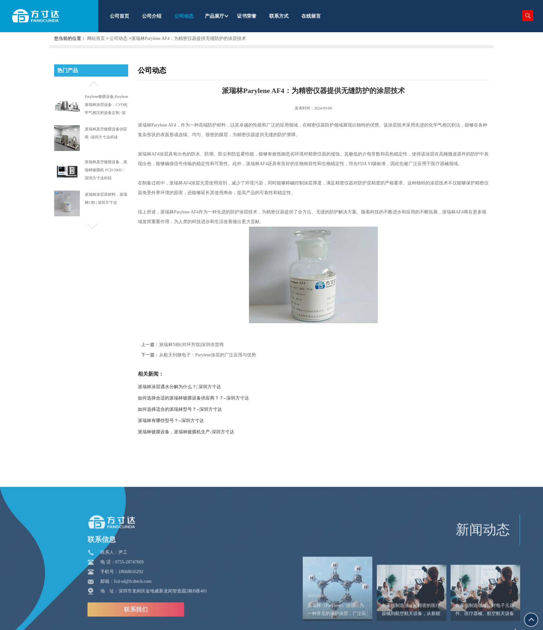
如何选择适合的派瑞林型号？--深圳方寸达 (191, 409)
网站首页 (96, 38)
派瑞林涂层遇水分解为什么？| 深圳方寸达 (190, 386)
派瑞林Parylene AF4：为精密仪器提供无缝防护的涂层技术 (188, 38)
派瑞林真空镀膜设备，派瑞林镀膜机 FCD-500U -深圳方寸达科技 (106, 170)
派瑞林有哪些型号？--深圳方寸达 (182, 420)
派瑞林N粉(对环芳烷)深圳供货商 (202, 344)
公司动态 (119, 38)
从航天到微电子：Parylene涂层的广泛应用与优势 (218, 355)
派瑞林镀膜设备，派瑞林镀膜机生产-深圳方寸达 (197, 431)
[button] (91, 83)
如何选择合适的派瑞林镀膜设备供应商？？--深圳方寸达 (204, 398)
